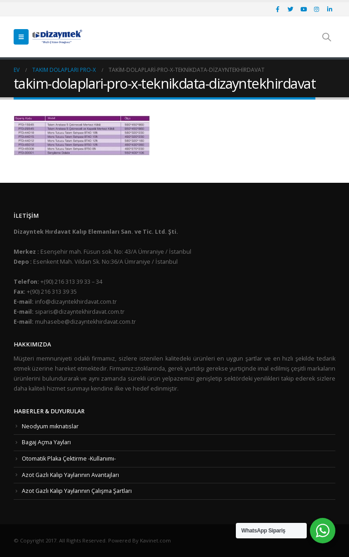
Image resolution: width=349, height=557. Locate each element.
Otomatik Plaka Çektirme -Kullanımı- (69, 458)
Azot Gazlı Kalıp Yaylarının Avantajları (70, 475)
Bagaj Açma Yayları (46, 442)
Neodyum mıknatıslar (50, 426)
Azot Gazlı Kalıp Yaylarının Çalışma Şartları (77, 491)
